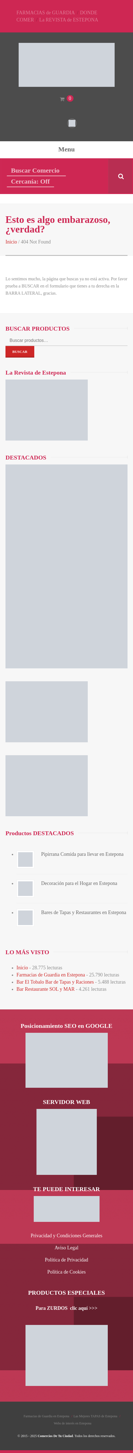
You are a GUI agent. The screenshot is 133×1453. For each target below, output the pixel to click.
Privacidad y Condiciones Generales (66, 1235)
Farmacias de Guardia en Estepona (50, 975)
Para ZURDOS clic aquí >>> (66, 1308)
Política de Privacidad (66, 1260)
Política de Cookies (66, 1272)
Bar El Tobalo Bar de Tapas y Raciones (55, 982)
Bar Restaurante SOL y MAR (45, 989)
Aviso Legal (66, 1247)
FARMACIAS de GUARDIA (45, 12)
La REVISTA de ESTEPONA (68, 20)
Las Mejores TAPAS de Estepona (95, 1416)
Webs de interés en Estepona (72, 1423)
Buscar (19, 352)
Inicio (11, 242)
